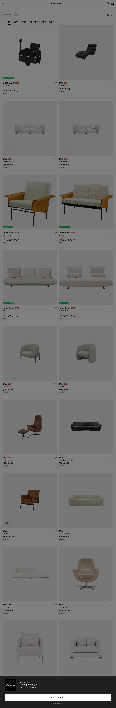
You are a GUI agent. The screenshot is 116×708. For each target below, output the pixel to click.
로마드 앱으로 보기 (58, 697)
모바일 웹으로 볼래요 (58, 704)
